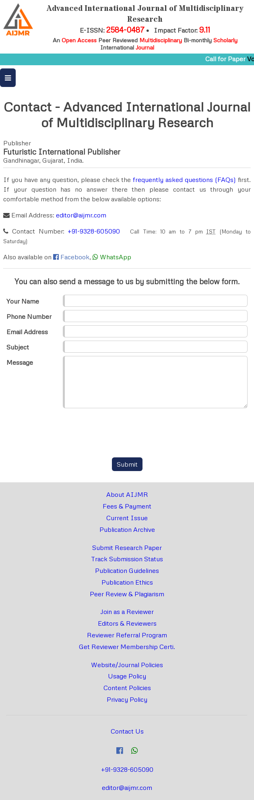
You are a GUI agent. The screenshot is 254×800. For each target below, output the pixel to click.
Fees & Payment (127, 506)
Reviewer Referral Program (127, 635)
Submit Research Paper (127, 548)
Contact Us (127, 731)
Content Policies (127, 688)
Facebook (74, 257)
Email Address (27, 332)
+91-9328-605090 (94, 231)
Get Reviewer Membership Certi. (127, 647)
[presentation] (127, 433)
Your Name (22, 301)
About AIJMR (127, 494)
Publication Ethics (127, 582)
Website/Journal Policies (127, 665)
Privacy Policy (127, 699)
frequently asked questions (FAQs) (184, 180)
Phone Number (29, 316)
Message (19, 362)
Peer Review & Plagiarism (127, 594)
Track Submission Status (127, 559)
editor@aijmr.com (81, 215)
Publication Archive (127, 529)
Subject (17, 347)
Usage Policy (127, 676)
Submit (127, 464)
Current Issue (127, 518)
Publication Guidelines (127, 570)
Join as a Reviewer (127, 612)
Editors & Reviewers (127, 623)
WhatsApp (115, 257)
